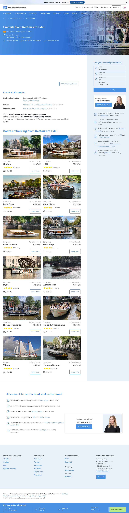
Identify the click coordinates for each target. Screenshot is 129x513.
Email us (116, 7)
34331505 (64, 494)
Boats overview (20, 13)
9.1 (121, 135)
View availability (109, 90)
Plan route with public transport (34, 109)
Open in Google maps (31, 100)
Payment (68, 462)
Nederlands (69, 470)
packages (107, 153)
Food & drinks (45, 13)
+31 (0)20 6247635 (77, 2)
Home (5, 18)
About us (6, 459)
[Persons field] (70, 510)
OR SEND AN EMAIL (103, 105)
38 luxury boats (36, 412)
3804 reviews (104, 137)
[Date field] (107, 69)
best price (104, 116)
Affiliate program (9, 468)
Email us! (101, 477)
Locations (56, 13)
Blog (5, 465)
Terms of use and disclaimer (12, 496)
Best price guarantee (38, 496)
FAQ (67, 459)
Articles (75, 13)
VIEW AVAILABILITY (117, 509)
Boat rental (7, 13)
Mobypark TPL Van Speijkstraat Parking (37, 104)
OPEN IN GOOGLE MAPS (69, 84)
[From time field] (43, 510)
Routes (66, 13)
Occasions (33, 13)
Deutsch (68, 477)
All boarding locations (16, 18)
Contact (78, 7)
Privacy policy (26, 496)
